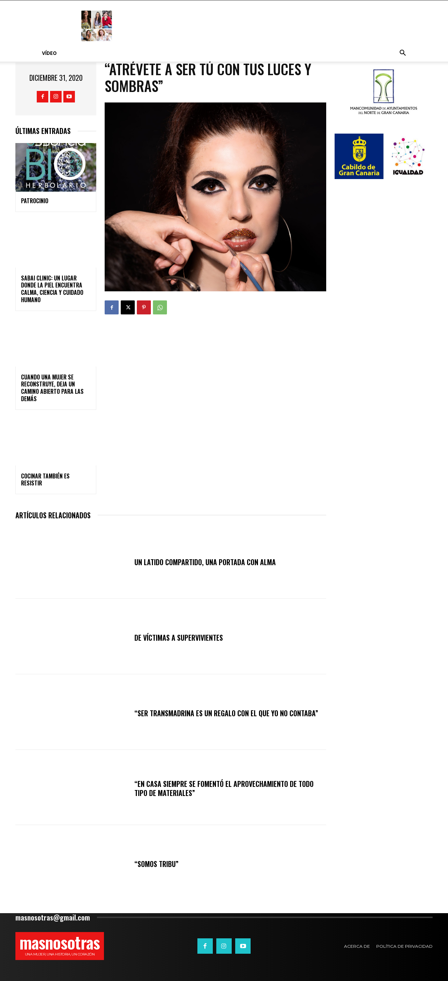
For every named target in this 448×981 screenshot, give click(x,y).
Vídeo (49, 53)
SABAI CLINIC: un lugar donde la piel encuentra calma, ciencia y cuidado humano (52, 289)
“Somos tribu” (156, 864)
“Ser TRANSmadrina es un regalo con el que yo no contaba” (226, 713)
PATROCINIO (34, 201)
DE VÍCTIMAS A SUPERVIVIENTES (178, 637)
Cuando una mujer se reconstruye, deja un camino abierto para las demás (52, 388)
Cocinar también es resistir (45, 480)
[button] (402, 53)
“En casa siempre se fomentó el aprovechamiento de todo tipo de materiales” (224, 788)
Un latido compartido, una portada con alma (205, 562)
